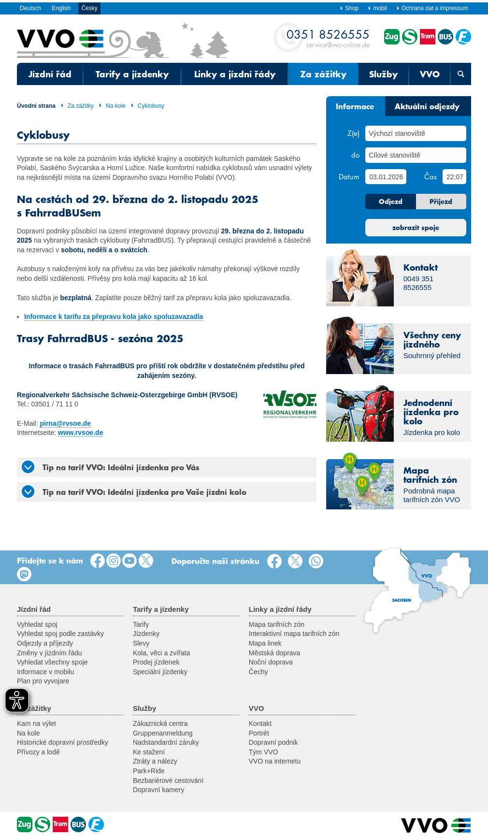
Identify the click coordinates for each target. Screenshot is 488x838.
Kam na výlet (36, 723)
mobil (377, 8)
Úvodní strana (36, 105)
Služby (383, 74)
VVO (430, 74)
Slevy (141, 643)
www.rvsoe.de (80, 432)
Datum (349, 176)
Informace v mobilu (45, 672)
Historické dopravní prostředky (62, 742)
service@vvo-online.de (328, 38)
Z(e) (353, 133)
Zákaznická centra (160, 723)
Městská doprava (275, 653)
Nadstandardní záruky (166, 742)
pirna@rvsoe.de (65, 423)
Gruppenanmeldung (163, 733)
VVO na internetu (275, 761)
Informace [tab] (355, 106)
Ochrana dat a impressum (432, 8)
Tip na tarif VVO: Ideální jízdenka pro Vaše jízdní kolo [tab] (134, 491)
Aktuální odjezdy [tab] (427, 106)
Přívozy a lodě (38, 752)
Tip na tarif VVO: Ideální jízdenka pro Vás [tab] (111, 467)
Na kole (112, 105)
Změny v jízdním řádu (49, 653)
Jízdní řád (50, 74)
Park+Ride (149, 771)
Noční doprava (271, 662)
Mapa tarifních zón (276, 624)
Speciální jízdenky (160, 672)
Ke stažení (149, 752)
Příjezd (441, 201)
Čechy (258, 672)
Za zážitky (323, 74)
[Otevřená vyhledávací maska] (460, 74)
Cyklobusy (147, 105)
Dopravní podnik (273, 742)
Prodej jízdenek (156, 662)
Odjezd (390, 201)
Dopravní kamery (159, 790)
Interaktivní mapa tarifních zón (294, 633)
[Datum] (385, 176)
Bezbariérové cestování (168, 780)
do (355, 154)
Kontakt (260, 723)
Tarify (141, 624)
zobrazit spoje (415, 227)
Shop (349, 8)
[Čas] (454, 176)
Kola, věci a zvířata (161, 653)
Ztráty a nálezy (155, 761)
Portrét (259, 733)
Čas (430, 176)
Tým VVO (263, 752)
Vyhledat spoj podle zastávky (60, 633)
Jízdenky (146, 633)
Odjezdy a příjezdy (45, 643)
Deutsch (30, 8)
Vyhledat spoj (37, 624)
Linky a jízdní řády (234, 74)
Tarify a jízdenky (132, 74)
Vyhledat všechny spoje (52, 662)
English (61, 8)
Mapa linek (265, 643)
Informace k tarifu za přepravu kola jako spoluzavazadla (113, 316)
